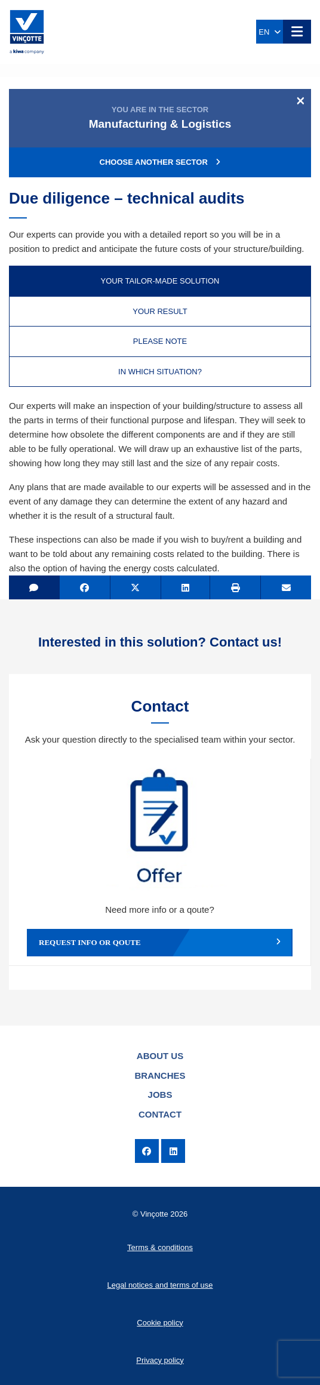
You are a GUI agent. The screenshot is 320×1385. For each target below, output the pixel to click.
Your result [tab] (160, 311)
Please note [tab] (160, 341)
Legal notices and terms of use (160, 1285)
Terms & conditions (160, 1247)
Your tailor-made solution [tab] (160, 280)
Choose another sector (160, 162)
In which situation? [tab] (160, 371)
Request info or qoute (160, 942)
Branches (159, 1075)
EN (269, 31)
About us (160, 1056)
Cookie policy (160, 1322)
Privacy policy (159, 1360)
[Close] (300, 100)
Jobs (160, 1094)
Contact (160, 1114)
